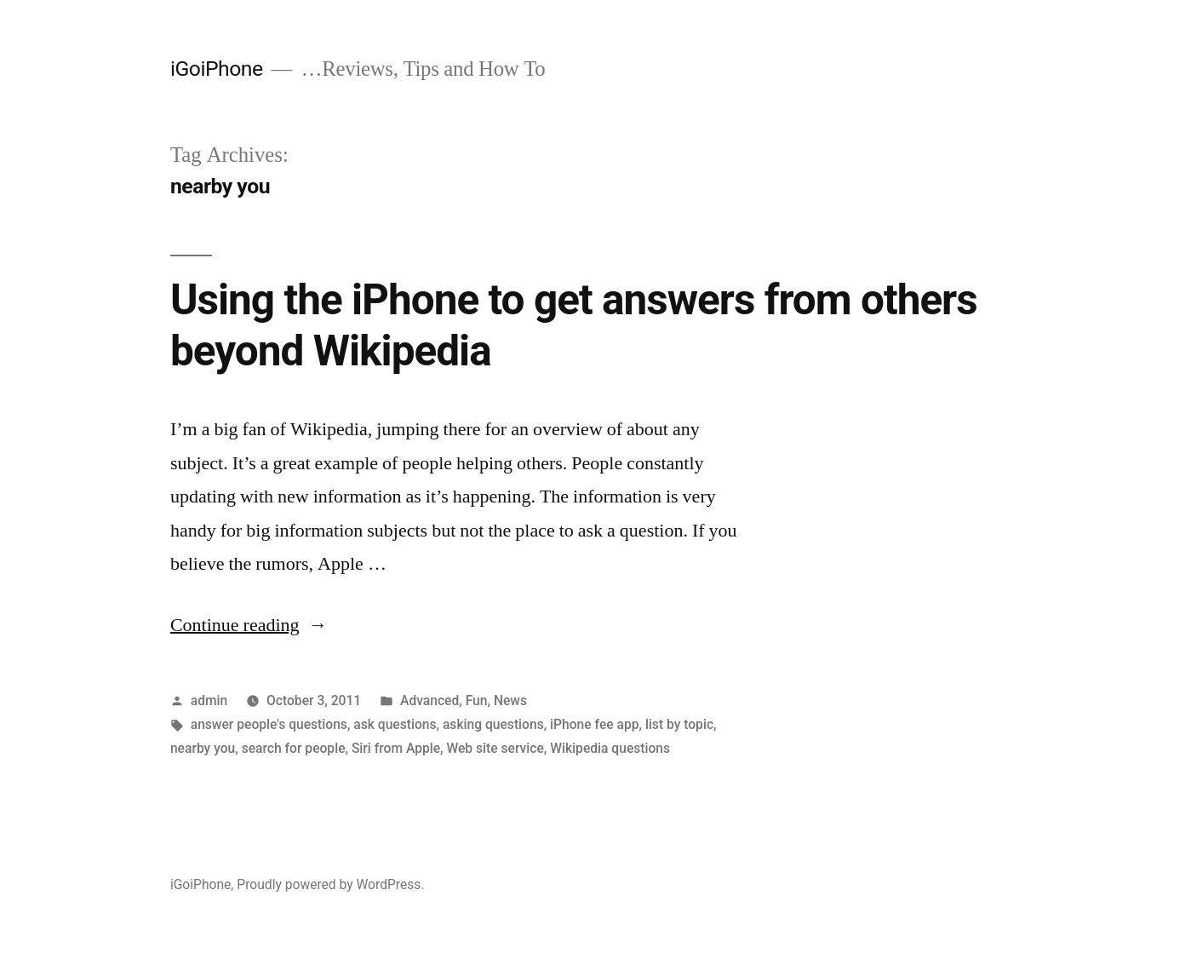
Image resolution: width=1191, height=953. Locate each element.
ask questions (394, 724)
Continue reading (249, 625)
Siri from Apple (396, 748)
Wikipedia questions (610, 748)
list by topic (679, 724)
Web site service (494, 748)
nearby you (202, 748)
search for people (294, 748)
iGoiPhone (216, 68)
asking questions (493, 724)
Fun (477, 700)
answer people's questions (269, 724)
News (510, 700)
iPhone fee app (594, 724)
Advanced (429, 700)
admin (209, 700)
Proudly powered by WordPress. (330, 884)
